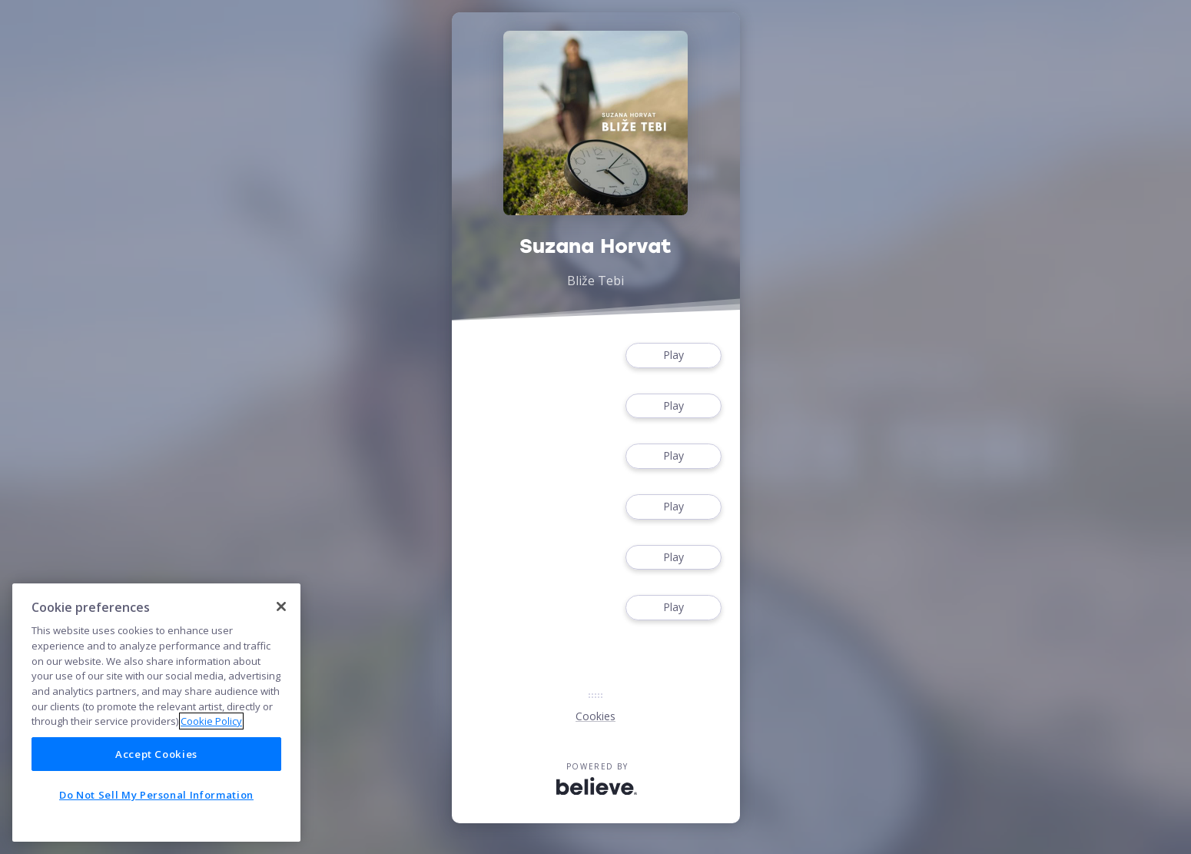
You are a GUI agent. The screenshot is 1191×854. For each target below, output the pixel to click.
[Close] (281, 606)
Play (673, 355)
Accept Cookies (156, 754)
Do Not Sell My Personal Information (156, 795)
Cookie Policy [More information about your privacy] (211, 721)
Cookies (595, 716)
